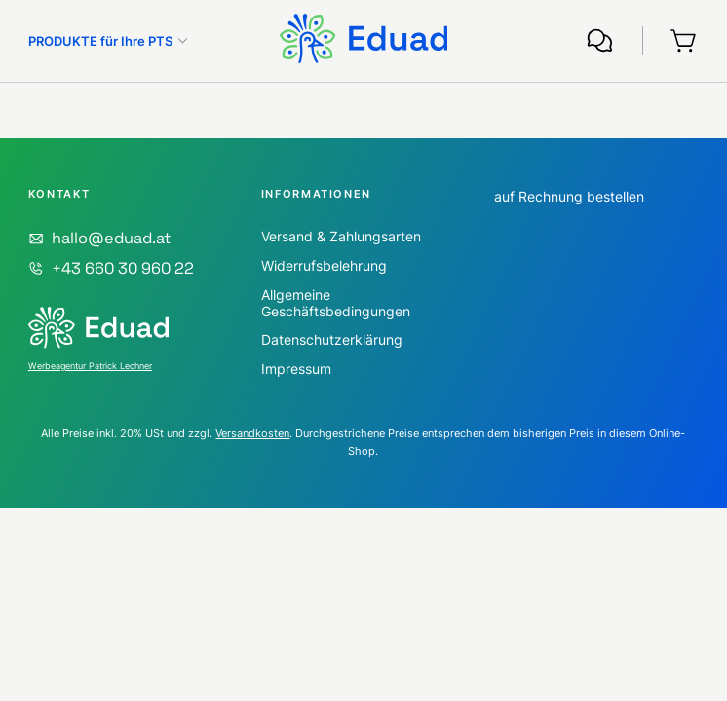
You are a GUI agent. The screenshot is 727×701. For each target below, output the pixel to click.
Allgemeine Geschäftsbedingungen (335, 302)
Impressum (296, 368)
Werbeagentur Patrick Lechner (90, 365)
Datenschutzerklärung (331, 339)
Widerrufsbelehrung (324, 265)
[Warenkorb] (684, 40)
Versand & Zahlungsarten (341, 236)
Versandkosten (252, 433)
